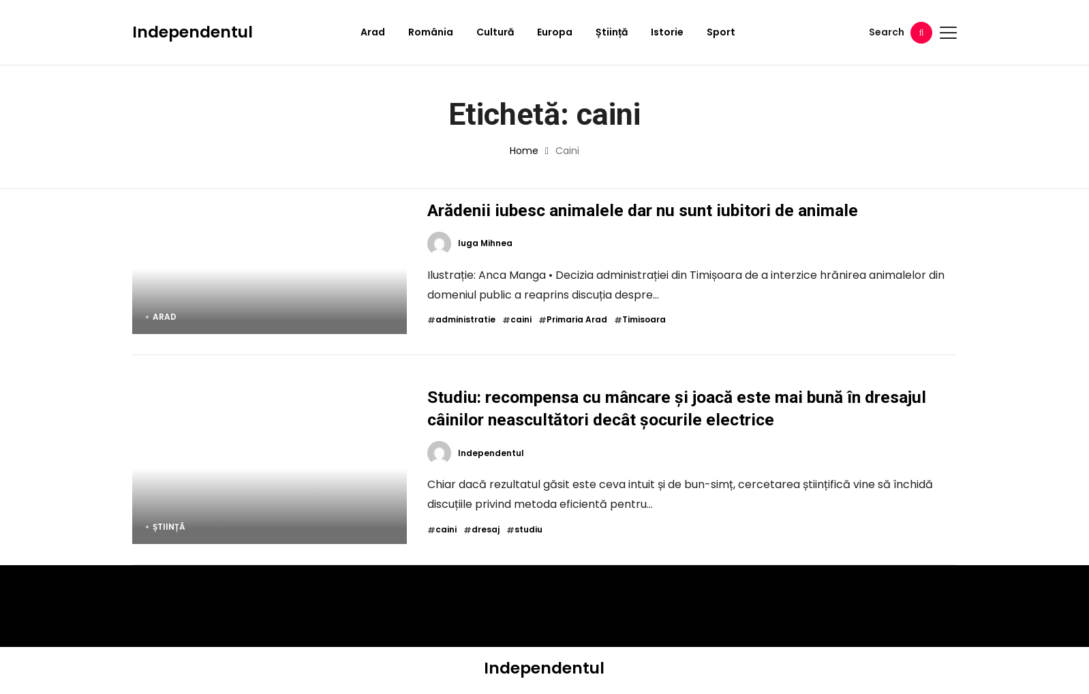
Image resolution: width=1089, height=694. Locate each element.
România (430, 32)
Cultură (495, 32)
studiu (528, 530)
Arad (373, 32)
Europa (554, 32)
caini (521, 320)
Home (524, 150)
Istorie (667, 32)
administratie (465, 320)
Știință (612, 32)
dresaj (486, 530)
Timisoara (644, 320)
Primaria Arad (577, 320)
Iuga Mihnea (485, 243)
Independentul (192, 32)
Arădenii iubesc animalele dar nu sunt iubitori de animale (642, 210)
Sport (721, 32)
